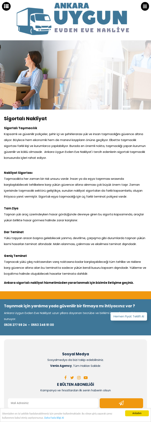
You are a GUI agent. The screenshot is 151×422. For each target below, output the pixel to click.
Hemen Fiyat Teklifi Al (128, 316)
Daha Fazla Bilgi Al (54, 418)
